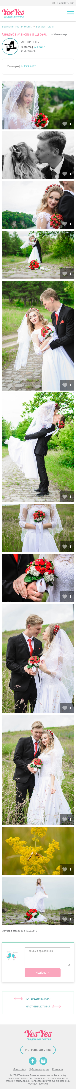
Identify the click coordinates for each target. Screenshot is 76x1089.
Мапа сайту (19, 1069)
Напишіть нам (65, 2)
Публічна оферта (39, 1069)
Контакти (57, 1069)
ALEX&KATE (41, 47)
